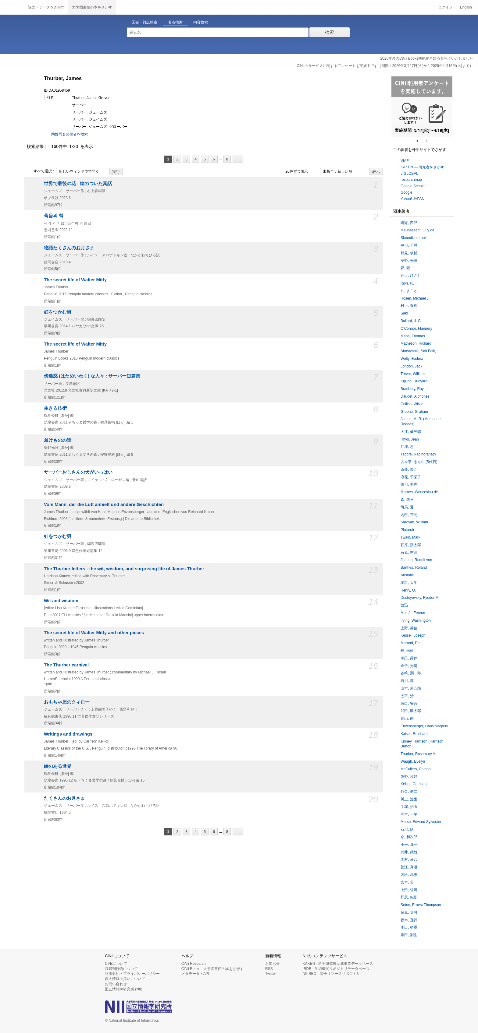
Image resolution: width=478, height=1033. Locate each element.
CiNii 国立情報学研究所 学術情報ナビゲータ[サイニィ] (12, 7)
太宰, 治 (407, 696)
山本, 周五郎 (411, 688)
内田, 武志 (409, 875)
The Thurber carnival (66, 664)
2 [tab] (429, 141)
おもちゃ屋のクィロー (67, 702)
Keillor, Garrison (413, 784)
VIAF (405, 161)
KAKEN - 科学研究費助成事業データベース (338, 963)
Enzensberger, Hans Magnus (424, 726)
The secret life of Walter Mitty (75, 279)
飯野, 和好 (409, 777)
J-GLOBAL (409, 173)
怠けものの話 (57, 440)
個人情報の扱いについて (125, 979)
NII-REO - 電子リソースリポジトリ (331, 974)
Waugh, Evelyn (413, 761)
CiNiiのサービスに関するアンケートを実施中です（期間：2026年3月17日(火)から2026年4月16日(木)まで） (385, 66)
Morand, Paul (411, 643)
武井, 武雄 (409, 852)
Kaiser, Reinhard (414, 734)
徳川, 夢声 (409, 484)
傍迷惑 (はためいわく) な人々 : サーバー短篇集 (92, 376)
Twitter (270, 974)
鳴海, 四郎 (409, 223)
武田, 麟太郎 (411, 711)
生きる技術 (55, 408)
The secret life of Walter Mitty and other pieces (94, 632)
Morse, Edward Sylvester (421, 822)
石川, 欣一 (409, 829)
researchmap (411, 179)
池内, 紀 (407, 283)
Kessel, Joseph (413, 635)
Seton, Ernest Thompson (421, 905)
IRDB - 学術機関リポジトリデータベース (336, 969)
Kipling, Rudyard (414, 381)
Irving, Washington (416, 620)
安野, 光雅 (409, 260)
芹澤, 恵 (407, 446)
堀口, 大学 (409, 583)
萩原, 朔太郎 (411, 545)
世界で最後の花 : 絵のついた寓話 (78, 183)
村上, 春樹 (409, 306)
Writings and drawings (68, 734)
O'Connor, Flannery (416, 328)
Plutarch (407, 530)
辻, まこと (409, 291)
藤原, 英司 (409, 912)
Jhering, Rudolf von (416, 560)
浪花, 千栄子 (411, 477)
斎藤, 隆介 (409, 469)
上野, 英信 (409, 628)
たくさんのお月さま (64, 798)
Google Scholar (413, 186)
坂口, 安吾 (409, 703)
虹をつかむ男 (57, 312)
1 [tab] (420, 141)
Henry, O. (408, 590)
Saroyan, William (414, 522)
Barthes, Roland (414, 567)
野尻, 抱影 (409, 897)
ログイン (445, 7)
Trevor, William (413, 374)
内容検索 (200, 22)
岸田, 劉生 (409, 935)
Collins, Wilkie (412, 404)
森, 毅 (405, 268)
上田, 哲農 (409, 890)
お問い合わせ (116, 984)
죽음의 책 (53, 215)
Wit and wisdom (61, 600)
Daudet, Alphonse (415, 396)
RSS (269, 969)
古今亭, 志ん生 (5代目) (419, 462)
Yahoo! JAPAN (412, 199)
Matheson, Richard (416, 343)
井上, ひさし (411, 275)
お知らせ (272, 963)
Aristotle (407, 575)
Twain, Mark (410, 537)
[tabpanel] (422, 106)
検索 (329, 32)
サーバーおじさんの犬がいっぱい (78, 472)
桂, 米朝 (407, 650)
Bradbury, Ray (412, 389)
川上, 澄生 (409, 799)
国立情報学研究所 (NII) (123, 989)
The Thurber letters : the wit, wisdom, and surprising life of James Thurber (124, 568)
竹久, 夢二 (409, 791)
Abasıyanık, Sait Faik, (418, 351)
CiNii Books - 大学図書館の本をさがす (212, 969)
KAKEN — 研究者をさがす (422, 167)
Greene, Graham (414, 411)
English (466, 7)
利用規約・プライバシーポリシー (132, 974)
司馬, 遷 (407, 507)
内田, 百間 (409, 515)
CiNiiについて (116, 963)
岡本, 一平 (409, 814)
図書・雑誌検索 (144, 22)
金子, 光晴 (409, 666)
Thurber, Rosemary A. (418, 754)
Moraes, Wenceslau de (419, 492)
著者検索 (175, 22)
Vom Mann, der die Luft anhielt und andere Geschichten (104, 504)
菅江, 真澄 (409, 867)
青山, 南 (407, 718)
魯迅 (404, 605)
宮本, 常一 (409, 882)
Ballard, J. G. (411, 321)
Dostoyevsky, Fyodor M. (420, 598)
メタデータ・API (195, 974)
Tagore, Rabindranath (418, 454)
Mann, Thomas (413, 336)
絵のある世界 (57, 766)
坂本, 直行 (409, 920)
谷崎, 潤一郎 (411, 673)
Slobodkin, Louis (414, 238)
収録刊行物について (121, 969)
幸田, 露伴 (409, 658)
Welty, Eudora (412, 359)
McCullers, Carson (416, 769)
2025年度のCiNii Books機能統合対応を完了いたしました (426, 58)
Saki (404, 313)
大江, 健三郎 (411, 432)
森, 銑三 (407, 499)
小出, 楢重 (409, 927)
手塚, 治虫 (409, 807)
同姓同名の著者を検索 (69, 134)
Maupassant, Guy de (417, 230)
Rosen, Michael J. (415, 298)
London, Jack (411, 366)
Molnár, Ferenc (413, 613)
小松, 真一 (409, 844)
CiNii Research (193, 963)
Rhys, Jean (410, 439)
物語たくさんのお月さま (69, 247)
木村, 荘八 (409, 859)
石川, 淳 (407, 681)
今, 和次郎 (409, 837)
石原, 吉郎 (409, 552)
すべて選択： (41, 171)
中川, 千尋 (409, 245)
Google (406, 192)
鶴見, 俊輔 (409, 253)
